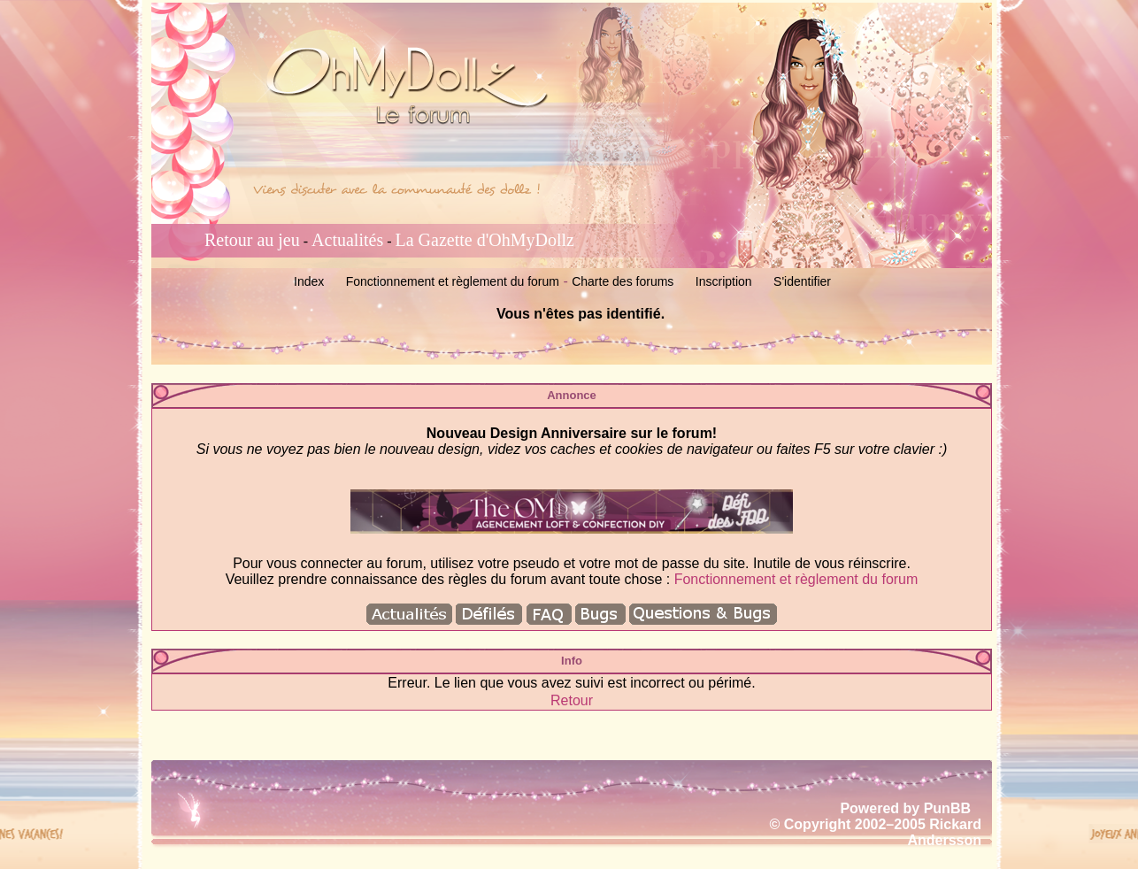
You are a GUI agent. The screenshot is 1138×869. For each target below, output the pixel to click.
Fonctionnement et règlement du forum (452, 281)
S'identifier (802, 281)
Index (309, 281)
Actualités (347, 240)
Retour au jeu (252, 240)
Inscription (724, 281)
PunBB (947, 808)
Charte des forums (622, 281)
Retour (571, 700)
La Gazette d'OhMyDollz (485, 240)
